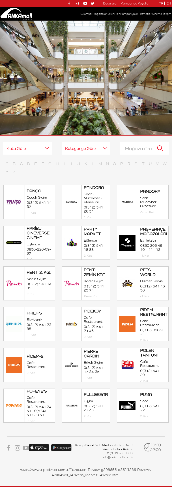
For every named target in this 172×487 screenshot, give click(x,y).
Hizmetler (145, 13)
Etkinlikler (114, 13)
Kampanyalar (129, 13)
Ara (160, 148)
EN (169, 3)
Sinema (157, 13)
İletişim (167, 13)
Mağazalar (99, 13)
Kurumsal (86, 13)
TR (161, 3)
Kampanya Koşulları (135, 3)
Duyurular (110, 3)
